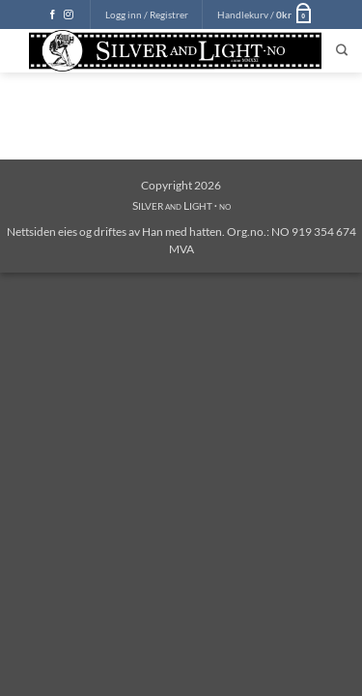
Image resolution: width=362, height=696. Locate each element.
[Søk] (342, 51)
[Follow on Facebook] (53, 15)
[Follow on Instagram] (68, 15)
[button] (146, 14)
